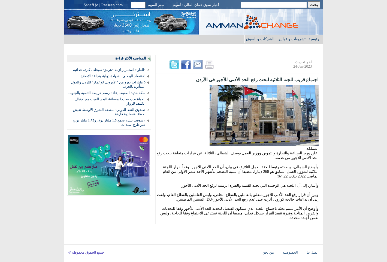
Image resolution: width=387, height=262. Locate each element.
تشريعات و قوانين (291, 39)
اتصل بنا (313, 252)
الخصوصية (290, 252)
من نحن (268, 252)
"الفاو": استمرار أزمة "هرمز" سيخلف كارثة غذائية (109, 70)
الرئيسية (315, 39)
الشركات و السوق (260, 39)
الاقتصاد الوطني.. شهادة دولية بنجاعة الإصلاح (113, 76)
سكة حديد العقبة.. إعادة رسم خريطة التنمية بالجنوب (107, 93)
